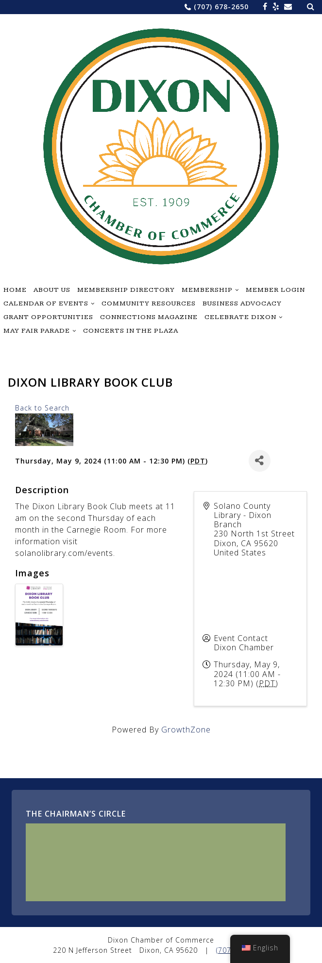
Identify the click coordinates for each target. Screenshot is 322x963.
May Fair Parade (36, 330)
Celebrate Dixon (240, 317)
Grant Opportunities (48, 317)
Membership (207, 289)
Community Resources (149, 303)
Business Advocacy (242, 303)
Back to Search (42, 407)
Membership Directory (126, 289)
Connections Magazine (149, 317)
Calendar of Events (45, 303)
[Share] (260, 461)
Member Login (275, 289)
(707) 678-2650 (221, 6)
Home (15, 289)
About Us (52, 289)
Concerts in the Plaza (130, 330)
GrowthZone (186, 729)
